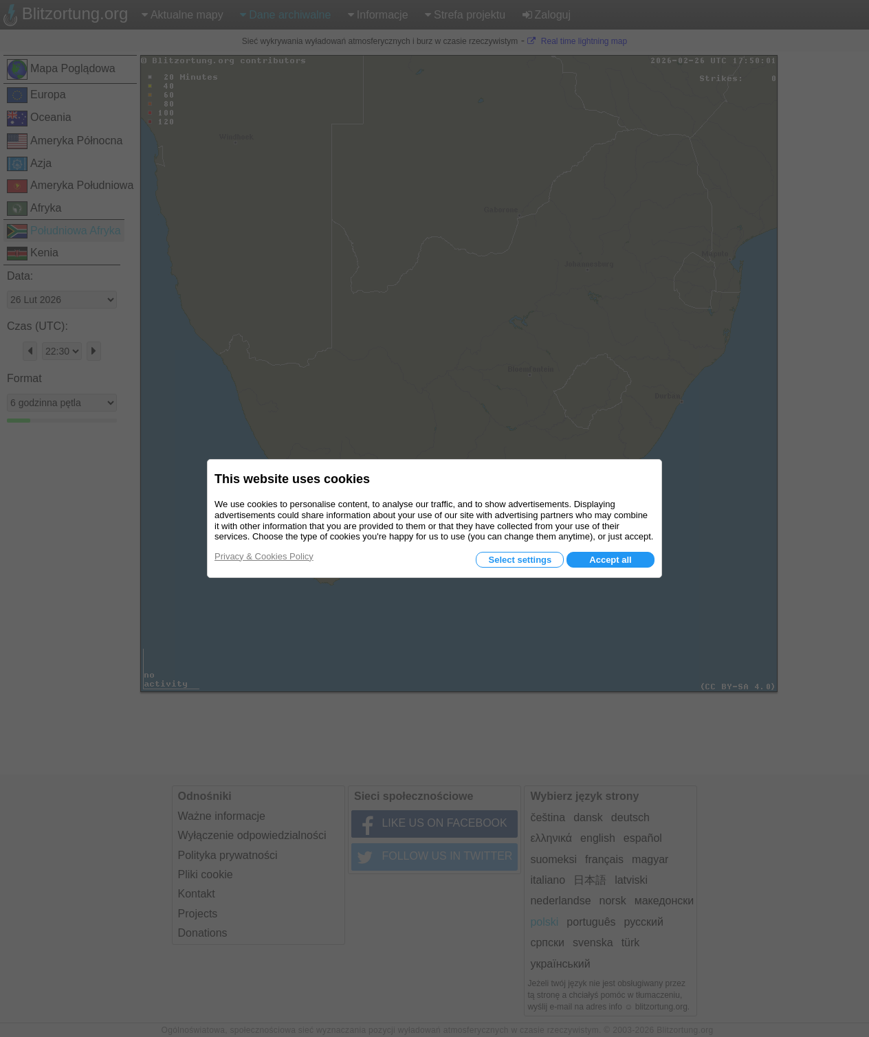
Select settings (519, 560)
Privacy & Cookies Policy (264, 556)
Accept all (610, 560)
